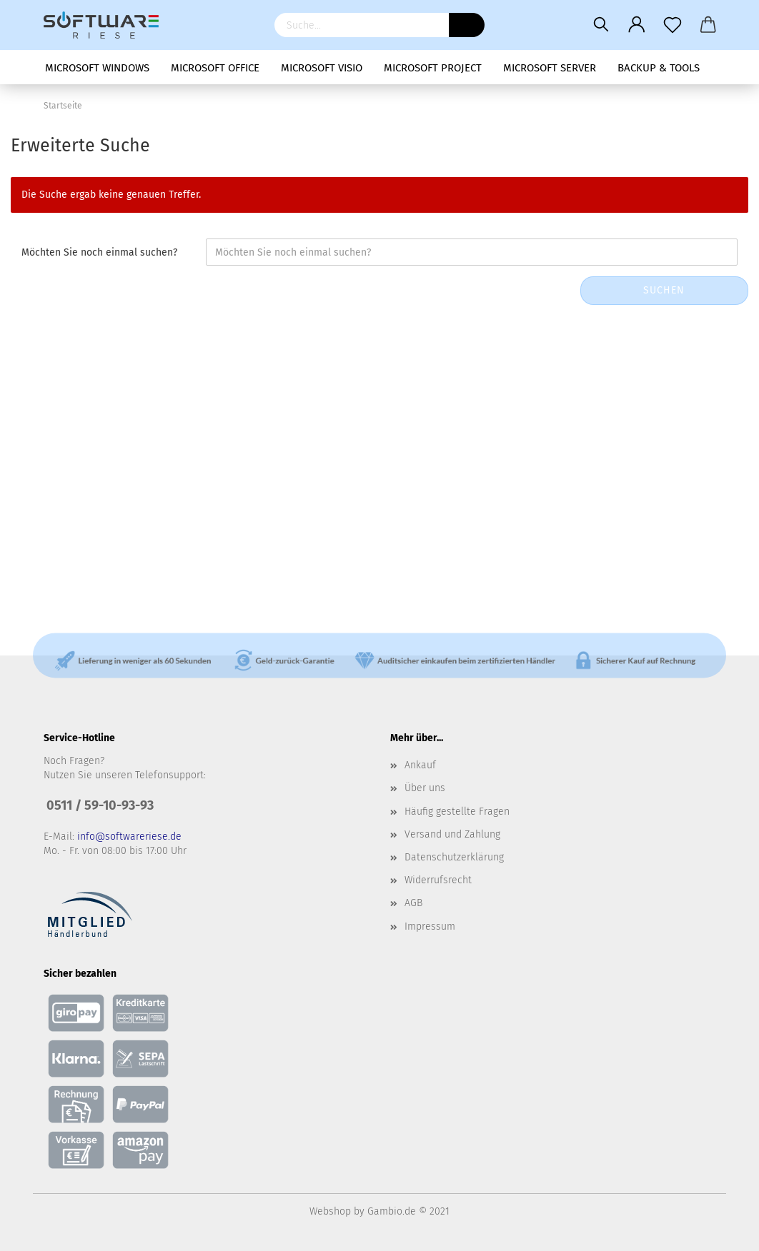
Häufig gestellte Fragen (457, 811)
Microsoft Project (433, 67)
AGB (413, 903)
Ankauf (420, 765)
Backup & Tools (658, 67)
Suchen (664, 290)
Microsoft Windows (97, 67)
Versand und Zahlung (452, 834)
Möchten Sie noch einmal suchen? (99, 252)
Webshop (330, 1211)
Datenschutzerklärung (454, 857)
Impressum (430, 926)
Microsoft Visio (321, 67)
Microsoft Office (215, 67)
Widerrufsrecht (438, 880)
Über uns (425, 788)
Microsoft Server (549, 67)
